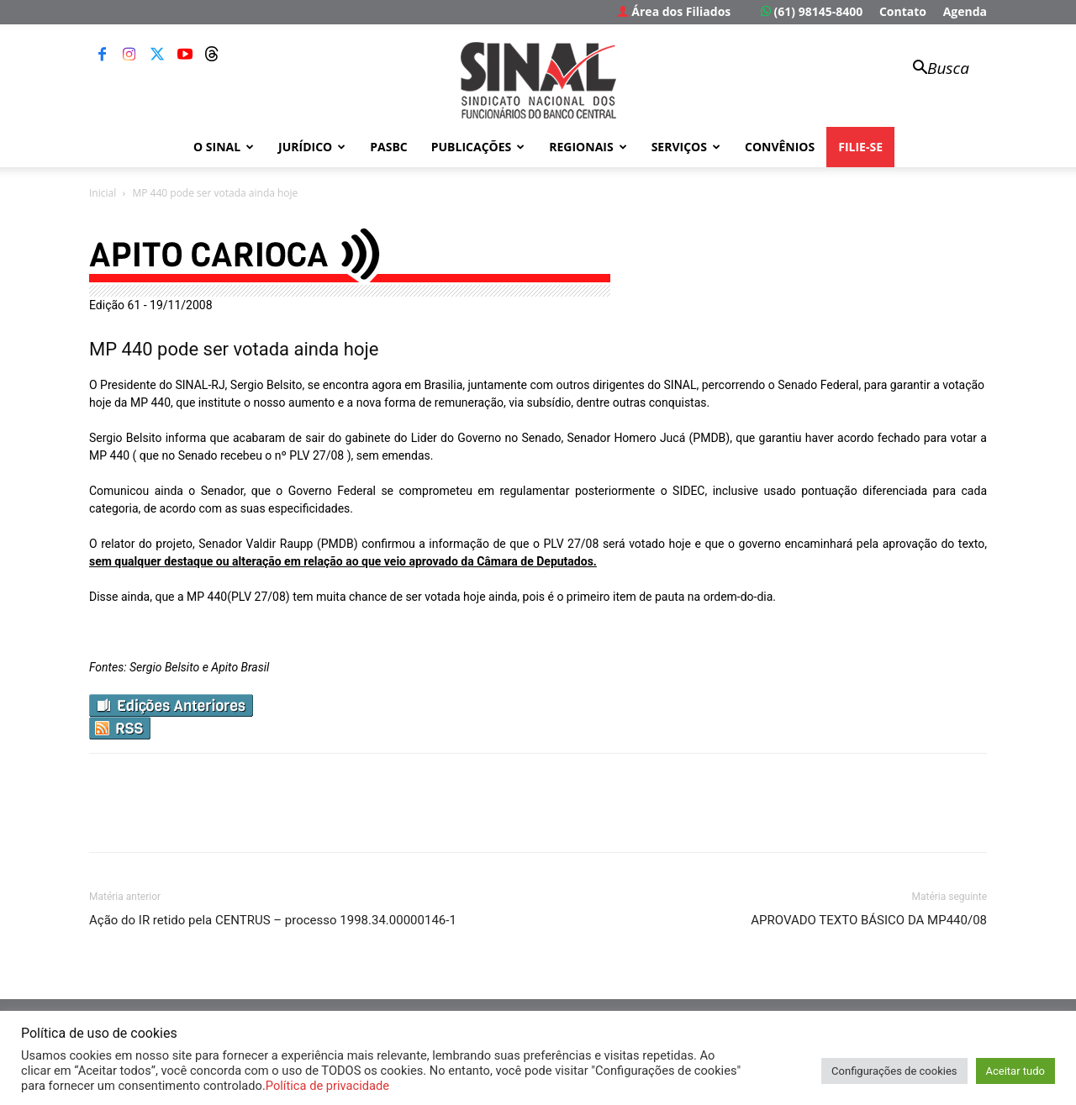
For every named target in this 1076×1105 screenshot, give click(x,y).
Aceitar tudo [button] (1015, 1071)
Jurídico (311, 147)
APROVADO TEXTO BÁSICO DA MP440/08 (869, 920)
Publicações (478, 147)
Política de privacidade (327, 1085)
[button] (933, 69)
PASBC (389, 147)
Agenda (965, 11)
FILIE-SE (860, 147)
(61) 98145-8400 (811, 11)
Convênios (780, 147)
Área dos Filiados (674, 11)
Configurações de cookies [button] (894, 1071)
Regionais (587, 147)
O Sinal (223, 147)
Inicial (102, 193)
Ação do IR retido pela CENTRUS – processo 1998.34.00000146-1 (272, 920)
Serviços (685, 147)
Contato (902, 11)
